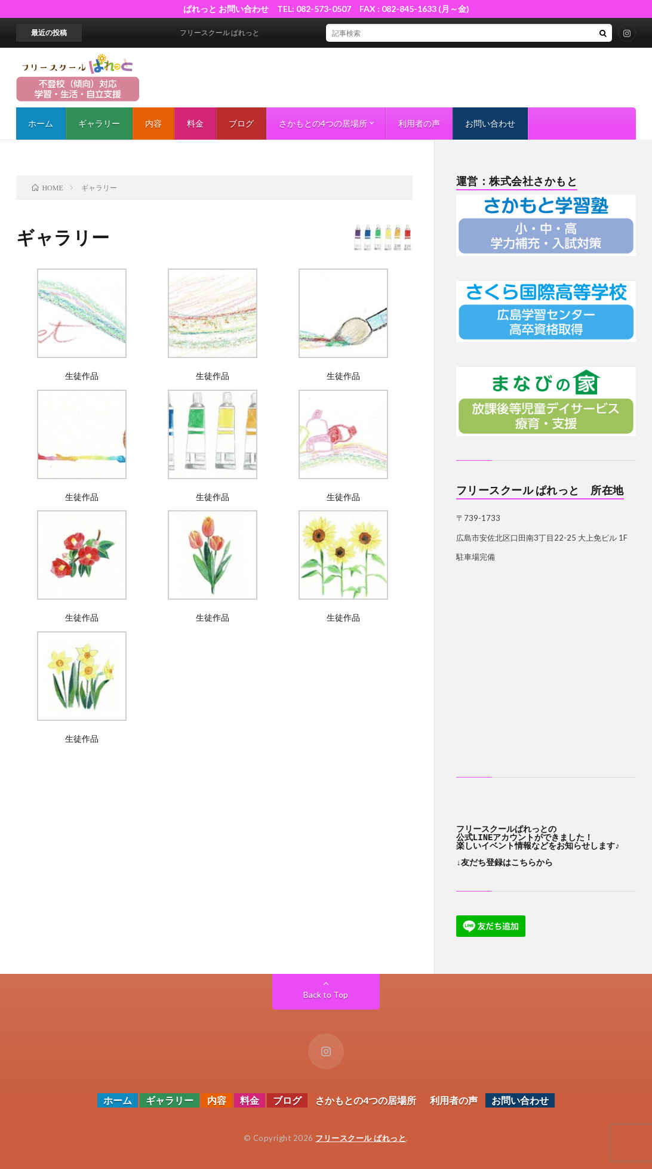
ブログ (241, 123)
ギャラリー (99, 123)
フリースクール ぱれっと (360, 1138)
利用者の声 (419, 123)
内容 (153, 123)
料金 (195, 123)
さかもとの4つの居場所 (323, 123)
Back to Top (325, 994)
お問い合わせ (490, 123)
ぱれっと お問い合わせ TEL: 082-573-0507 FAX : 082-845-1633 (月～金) (330, 9)
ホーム (40, 123)
